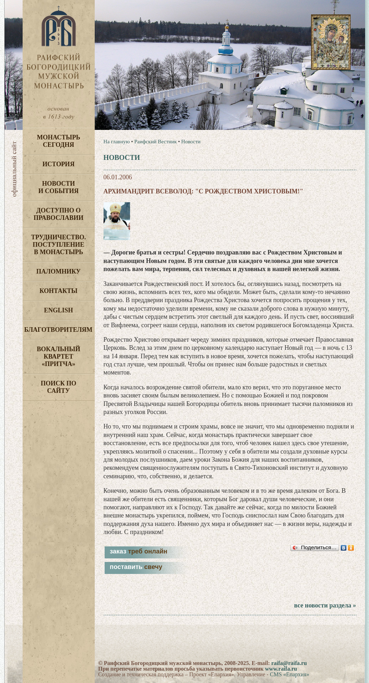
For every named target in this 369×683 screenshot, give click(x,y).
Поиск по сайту (58, 387)
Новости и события (58, 187)
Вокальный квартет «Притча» (58, 356)
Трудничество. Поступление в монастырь (58, 245)
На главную (117, 141)
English (58, 310)
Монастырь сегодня (58, 141)
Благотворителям (58, 329)
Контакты (58, 290)
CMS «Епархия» (289, 674)
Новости (190, 141)
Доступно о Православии (58, 214)
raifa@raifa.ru (289, 663)
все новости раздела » (325, 605)
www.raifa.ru (281, 669)
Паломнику (58, 271)
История (58, 164)
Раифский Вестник (155, 141)
